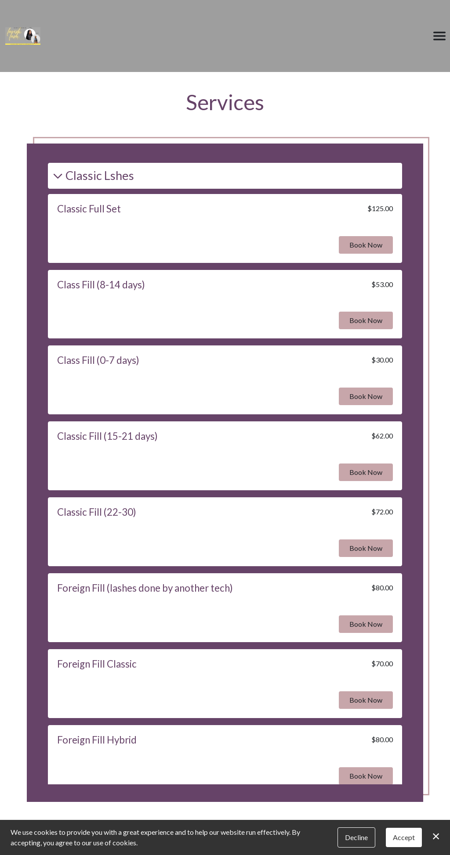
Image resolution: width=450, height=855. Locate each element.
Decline (356, 837)
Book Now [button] (365, 244)
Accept (404, 837)
